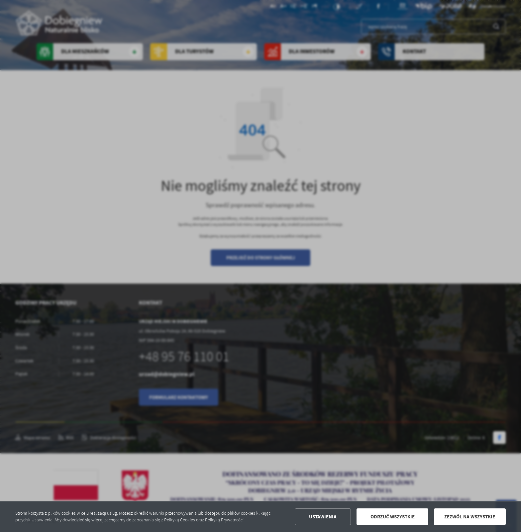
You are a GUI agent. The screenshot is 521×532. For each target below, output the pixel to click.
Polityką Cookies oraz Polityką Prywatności (204, 520)
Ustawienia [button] (323, 516)
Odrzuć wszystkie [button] (392, 516)
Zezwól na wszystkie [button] (469, 516)
